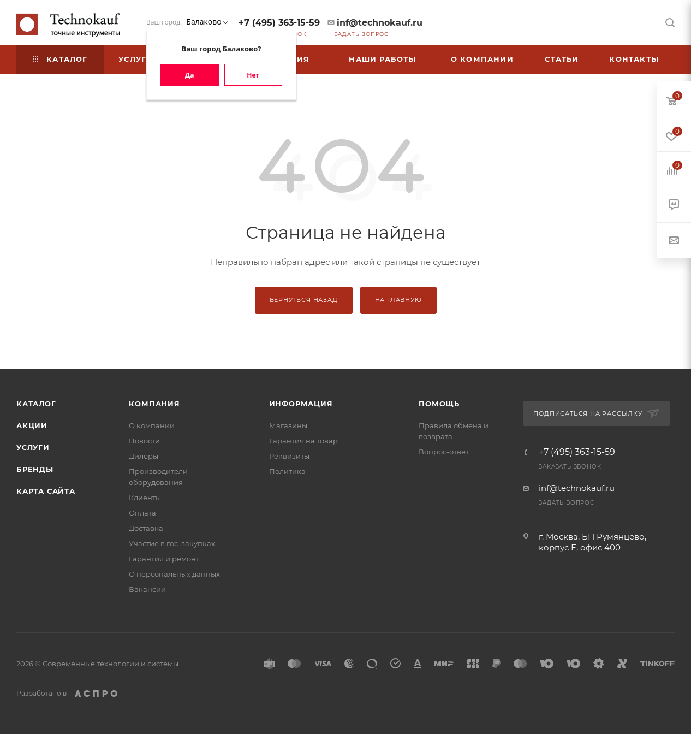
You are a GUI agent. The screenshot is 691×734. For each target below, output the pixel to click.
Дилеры (143, 456)
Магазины (288, 425)
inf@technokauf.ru (379, 22)
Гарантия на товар (303, 440)
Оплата (142, 512)
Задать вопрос (362, 34)
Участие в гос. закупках (172, 543)
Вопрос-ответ (444, 451)
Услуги (33, 447)
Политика (287, 471)
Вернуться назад (304, 300)
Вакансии (147, 589)
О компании (152, 425)
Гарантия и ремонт (164, 558)
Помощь (439, 403)
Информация (301, 403)
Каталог (36, 403)
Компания (154, 403)
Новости (144, 440)
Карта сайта (45, 491)
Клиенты (145, 497)
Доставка (146, 528)
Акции (31, 425)
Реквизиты (289, 456)
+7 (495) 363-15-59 (279, 22)
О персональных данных (174, 574)
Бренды (34, 469)
